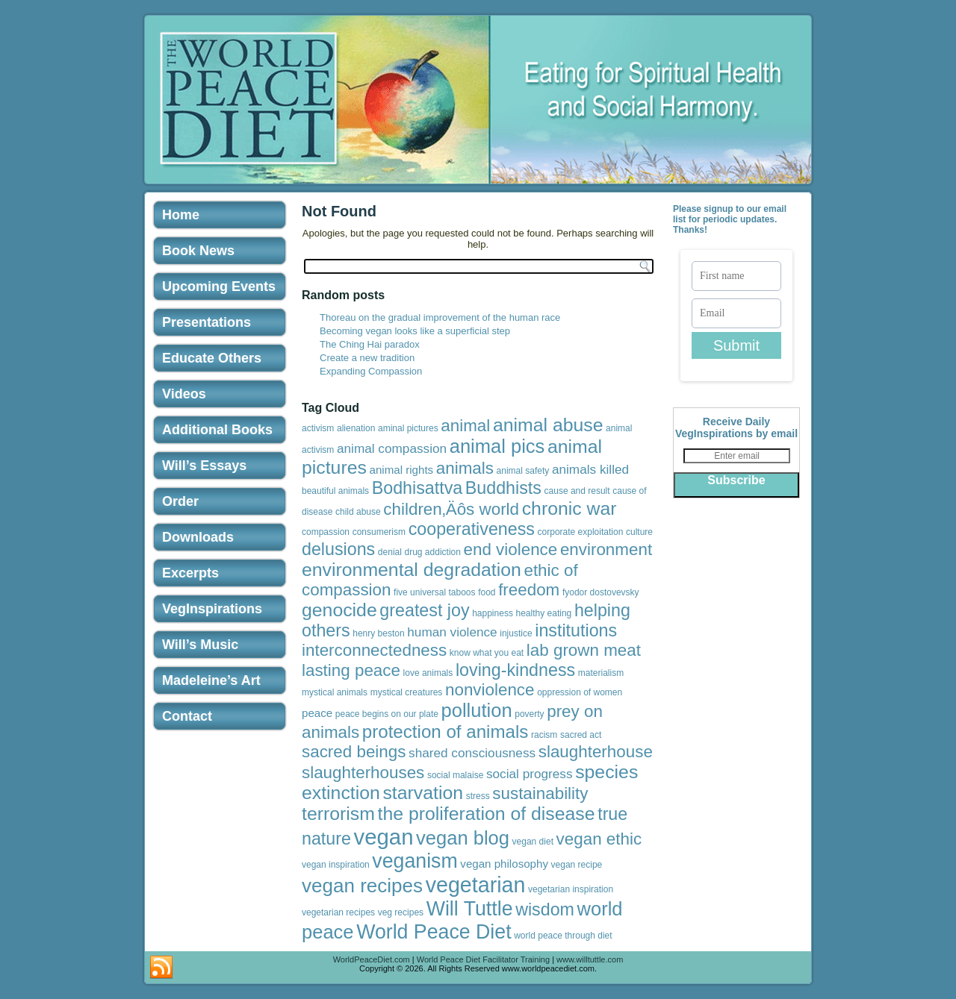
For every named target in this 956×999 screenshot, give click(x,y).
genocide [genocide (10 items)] (339, 610)
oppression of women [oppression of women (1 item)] (579, 692)
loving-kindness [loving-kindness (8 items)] (515, 670)
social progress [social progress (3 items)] (529, 773)
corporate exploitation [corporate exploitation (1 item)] (581, 532)
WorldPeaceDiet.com (371, 959)
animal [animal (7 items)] (465, 425)
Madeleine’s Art (211, 680)
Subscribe (736, 480)
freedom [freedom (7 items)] (528, 589)
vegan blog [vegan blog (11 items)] (462, 837)
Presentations (206, 322)
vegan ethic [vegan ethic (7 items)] (599, 839)
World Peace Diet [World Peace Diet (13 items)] (433, 932)
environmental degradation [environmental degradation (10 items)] (411, 570)
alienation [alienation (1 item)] (356, 428)
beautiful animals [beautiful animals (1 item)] (335, 491)
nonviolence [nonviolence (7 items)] (490, 689)
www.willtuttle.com (589, 959)
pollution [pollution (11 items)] (476, 710)
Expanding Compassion (371, 371)
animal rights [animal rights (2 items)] (402, 469)
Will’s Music (200, 644)
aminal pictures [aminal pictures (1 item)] (408, 428)
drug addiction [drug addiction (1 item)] (433, 552)
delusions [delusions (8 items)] (338, 549)
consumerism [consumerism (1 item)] (379, 532)
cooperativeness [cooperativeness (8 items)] (472, 529)
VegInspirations (212, 608)
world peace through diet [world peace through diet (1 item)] (563, 935)
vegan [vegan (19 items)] (384, 836)
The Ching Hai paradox (370, 344)
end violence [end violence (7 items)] (511, 549)
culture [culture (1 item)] (639, 532)
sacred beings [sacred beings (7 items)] (354, 751)
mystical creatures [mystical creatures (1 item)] (406, 692)
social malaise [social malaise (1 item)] (455, 775)
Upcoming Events (219, 286)
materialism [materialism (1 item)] (601, 673)
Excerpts (190, 573)
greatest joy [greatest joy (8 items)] (424, 610)
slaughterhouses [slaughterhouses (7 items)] (363, 772)
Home (180, 214)
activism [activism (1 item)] (318, 428)
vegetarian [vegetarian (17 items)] (476, 885)
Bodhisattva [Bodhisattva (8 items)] (417, 488)
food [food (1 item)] (486, 592)
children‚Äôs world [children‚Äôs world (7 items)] (451, 509)
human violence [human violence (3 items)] (452, 631)
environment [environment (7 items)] (606, 549)
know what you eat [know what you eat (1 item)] (487, 653)
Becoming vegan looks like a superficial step (415, 330)
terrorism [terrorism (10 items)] (338, 814)
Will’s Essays (204, 465)
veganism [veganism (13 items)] (414, 861)
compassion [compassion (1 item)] (326, 532)
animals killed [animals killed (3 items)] (590, 469)
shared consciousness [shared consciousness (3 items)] (472, 752)
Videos (184, 393)
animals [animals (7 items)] (465, 468)
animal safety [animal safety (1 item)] (523, 471)
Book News (198, 250)
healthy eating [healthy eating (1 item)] (544, 613)
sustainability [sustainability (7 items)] (540, 793)
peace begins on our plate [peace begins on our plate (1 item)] (386, 714)
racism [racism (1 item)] (544, 735)
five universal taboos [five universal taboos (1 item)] (434, 592)
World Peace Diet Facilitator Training (483, 959)
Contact (187, 716)
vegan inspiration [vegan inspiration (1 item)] (336, 864)
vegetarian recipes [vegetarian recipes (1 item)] (338, 912)
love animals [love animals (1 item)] (428, 673)
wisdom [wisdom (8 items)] (544, 909)
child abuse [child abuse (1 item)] (358, 512)
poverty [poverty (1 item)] (529, 714)
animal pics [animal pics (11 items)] (497, 446)
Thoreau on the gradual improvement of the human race (440, 317)
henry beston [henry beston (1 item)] (378, 633)
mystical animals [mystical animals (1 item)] (334, 692)
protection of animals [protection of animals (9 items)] (445, 731)
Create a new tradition (367, 357)
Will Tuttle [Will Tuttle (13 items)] (469, 909)
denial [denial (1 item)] (390, 552)
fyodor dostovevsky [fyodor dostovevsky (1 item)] (600, 592)
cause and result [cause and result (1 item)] (577, 491)
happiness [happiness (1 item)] (492, 613)
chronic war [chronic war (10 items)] (569, 508)
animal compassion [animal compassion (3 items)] (392, 448)
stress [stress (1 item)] (478, 796)
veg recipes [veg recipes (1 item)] (400, 912)
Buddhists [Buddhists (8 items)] (503, 488)
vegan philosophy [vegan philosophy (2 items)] (504, 863)
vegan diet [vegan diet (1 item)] (532, 841)
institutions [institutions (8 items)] (576, 630)
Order (180, 501)
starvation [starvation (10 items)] (422, 793)
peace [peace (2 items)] (317, 713)
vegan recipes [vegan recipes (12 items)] (362, 885)
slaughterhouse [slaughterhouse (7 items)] (595, 751)
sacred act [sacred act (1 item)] (580, 735)
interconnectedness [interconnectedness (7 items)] (374, 650)
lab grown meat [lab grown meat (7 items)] (584, 650)
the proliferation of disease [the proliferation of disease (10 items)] (486, 814)
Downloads (198, 537)
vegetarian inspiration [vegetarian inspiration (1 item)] (570, 889)
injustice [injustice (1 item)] (516, 633)
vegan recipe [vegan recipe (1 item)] (577, 864)
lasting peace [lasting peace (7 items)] (351, 670)
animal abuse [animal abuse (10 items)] (548, 425)
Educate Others (211, 358)
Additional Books (217, 429)
